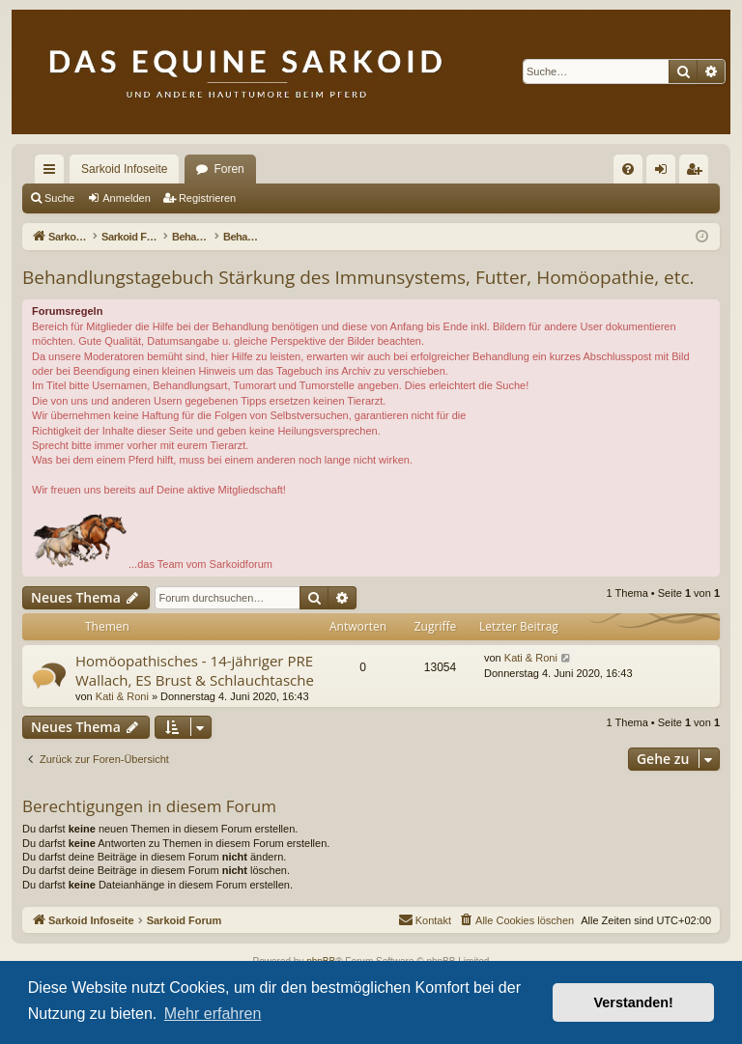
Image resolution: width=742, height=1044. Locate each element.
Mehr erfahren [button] (213, 1013)
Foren (228, 169)
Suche (59, 198)
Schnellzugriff (53, 172)
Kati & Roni (122, 696)
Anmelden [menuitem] (665, 172)
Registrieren (207, 198)
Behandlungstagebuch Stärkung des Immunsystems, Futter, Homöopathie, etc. (358, 277)
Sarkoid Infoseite (124, 169)
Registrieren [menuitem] (698, 172)
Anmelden (126, 198)
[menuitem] (628, 169)
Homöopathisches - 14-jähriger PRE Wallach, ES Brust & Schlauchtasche (194, 670)
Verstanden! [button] (633, 1002)
